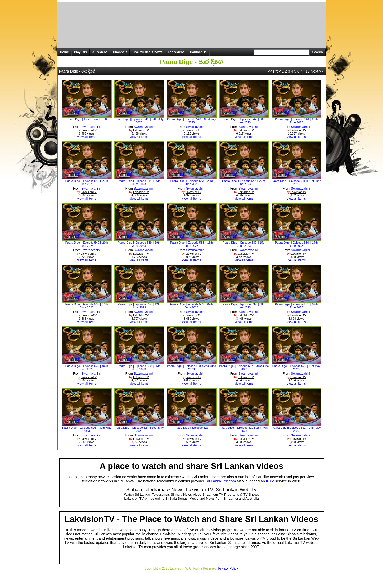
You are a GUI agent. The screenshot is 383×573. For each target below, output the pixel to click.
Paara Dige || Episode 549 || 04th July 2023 (139, 121)
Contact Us (198, 52)
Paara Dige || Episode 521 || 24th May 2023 (296, 429)
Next (316, 71)
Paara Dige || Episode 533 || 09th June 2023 (191, 306)
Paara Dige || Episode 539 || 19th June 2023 (139, 244)
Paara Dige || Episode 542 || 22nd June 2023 (243, 182)
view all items (86, 137)
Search (317, 52)
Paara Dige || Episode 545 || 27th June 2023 (86, 182)
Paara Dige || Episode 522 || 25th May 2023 (243, 429)
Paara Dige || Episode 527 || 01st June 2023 (244, 367)
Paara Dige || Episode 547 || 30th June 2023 (244, 121)
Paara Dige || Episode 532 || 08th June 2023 (244, 306)
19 (307, 71)
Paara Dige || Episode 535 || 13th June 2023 (86, 306)
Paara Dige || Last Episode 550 (87, 119)
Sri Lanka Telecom (220, 481)
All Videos (100, 52)
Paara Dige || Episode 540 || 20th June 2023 (86, 244)
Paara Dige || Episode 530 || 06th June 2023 (86, 367)
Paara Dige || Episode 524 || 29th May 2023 (139, 429)
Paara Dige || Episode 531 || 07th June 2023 (296, 306)
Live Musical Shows (147, 52)
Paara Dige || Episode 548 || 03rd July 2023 (191, 121)
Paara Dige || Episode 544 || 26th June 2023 (139, 182)
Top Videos (176, 52)
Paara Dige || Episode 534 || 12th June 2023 (139, 306)
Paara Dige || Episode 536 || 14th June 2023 (296, 244)
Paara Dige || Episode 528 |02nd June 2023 (191, 367)
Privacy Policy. (228, 568)
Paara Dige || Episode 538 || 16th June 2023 (191, 244)
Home (64, 52)
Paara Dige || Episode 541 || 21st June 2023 (296, 182)
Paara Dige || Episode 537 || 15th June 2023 (244, 244)
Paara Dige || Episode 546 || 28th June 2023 (296, 121)
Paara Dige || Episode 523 (191, 427)
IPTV (270, 481)
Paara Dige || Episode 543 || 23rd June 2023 (191, 182)
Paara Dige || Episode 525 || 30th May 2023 (86, 429)
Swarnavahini (90, 127)
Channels (120, 52)
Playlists (80, 52)
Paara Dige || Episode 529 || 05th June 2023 (139, 367)
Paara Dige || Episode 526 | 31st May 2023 (296, 367)
